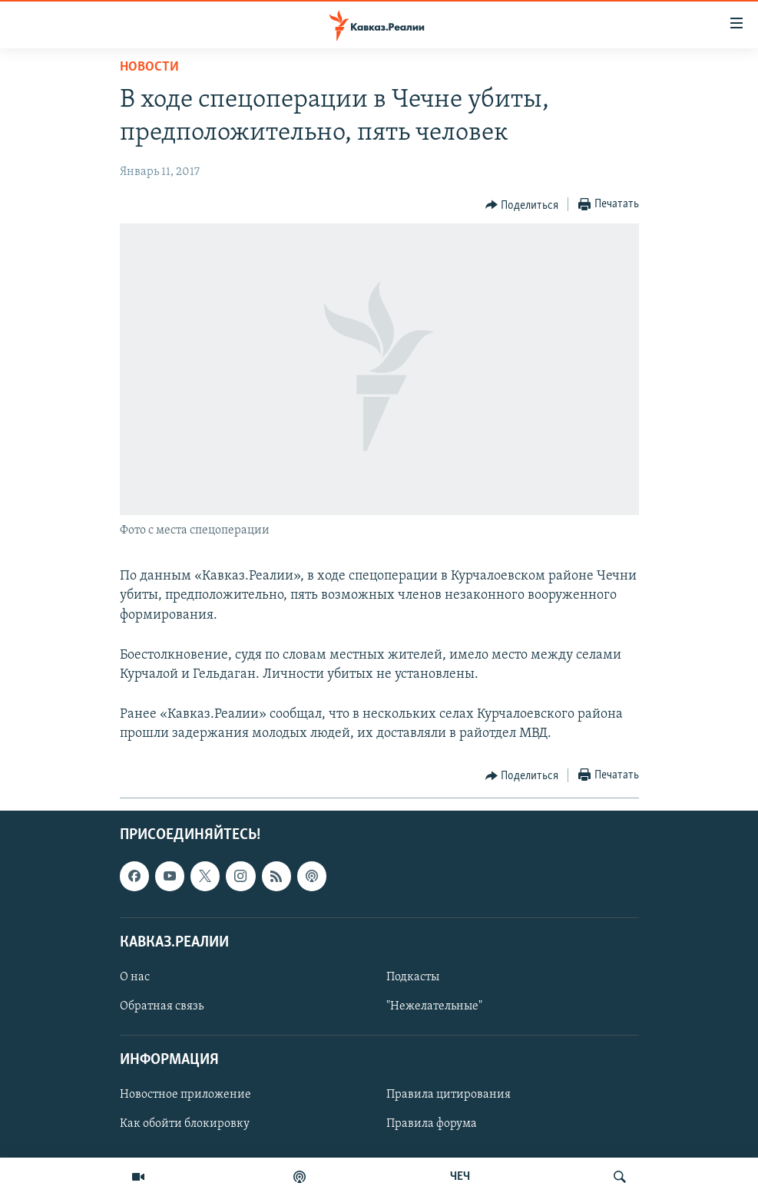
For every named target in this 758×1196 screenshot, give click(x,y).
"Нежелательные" (434, 1006)
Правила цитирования (448, 1095)
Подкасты (412, 977)
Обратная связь (162, 1006)
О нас (135, 977)
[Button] (522, 205)
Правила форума (431, 1124)
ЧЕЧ (460, 1177)
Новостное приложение (185, 1095)
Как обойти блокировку (185, 1124)
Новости (149, 67)
